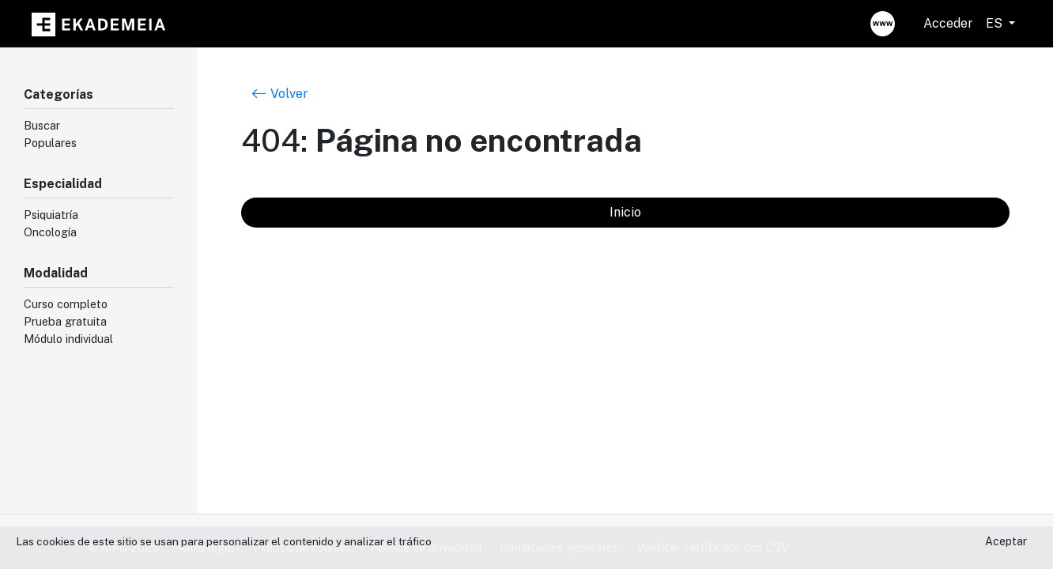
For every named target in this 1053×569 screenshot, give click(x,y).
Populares (50, 142)
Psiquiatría (51, 214)
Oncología (50, 232)
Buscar (42, 125)
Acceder (948, 23)
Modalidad (56, 273)
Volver (279, 93)
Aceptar (1006, 541)
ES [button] (996, 23)
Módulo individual (68, 338)
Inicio (625, 212)
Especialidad (63, 183)
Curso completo (66, 304)
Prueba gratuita (65, 321)
